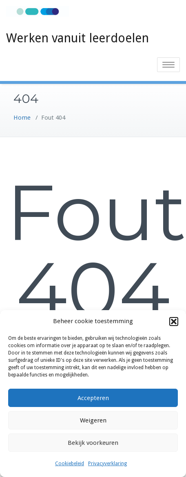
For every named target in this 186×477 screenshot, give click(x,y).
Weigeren (93, 420)
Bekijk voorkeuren (93, 442)
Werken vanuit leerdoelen (77, 38)
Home (22, 117)
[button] (174, 321)
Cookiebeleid (69, 463)
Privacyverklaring (107, 463)
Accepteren (93, 398)
